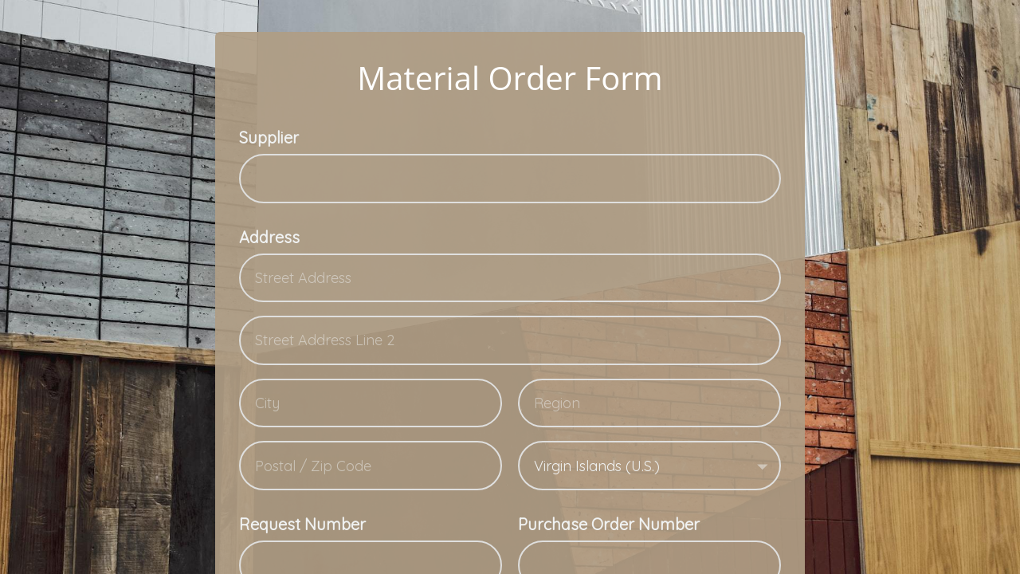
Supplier (269, 137)
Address (269, 237)
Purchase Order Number (609, 524)
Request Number (302, 524)
